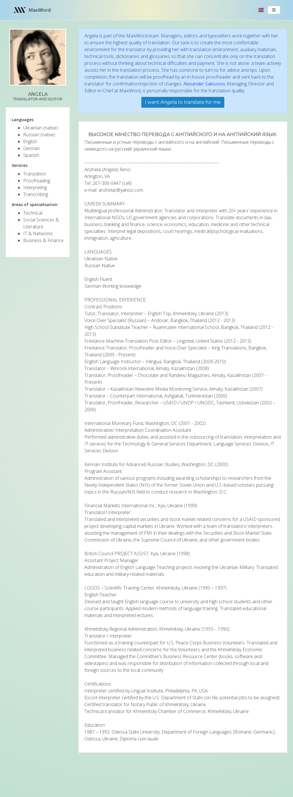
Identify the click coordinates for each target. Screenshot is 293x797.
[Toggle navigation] (274, 10)
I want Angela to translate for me (183, 102)
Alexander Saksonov (204, 84)
